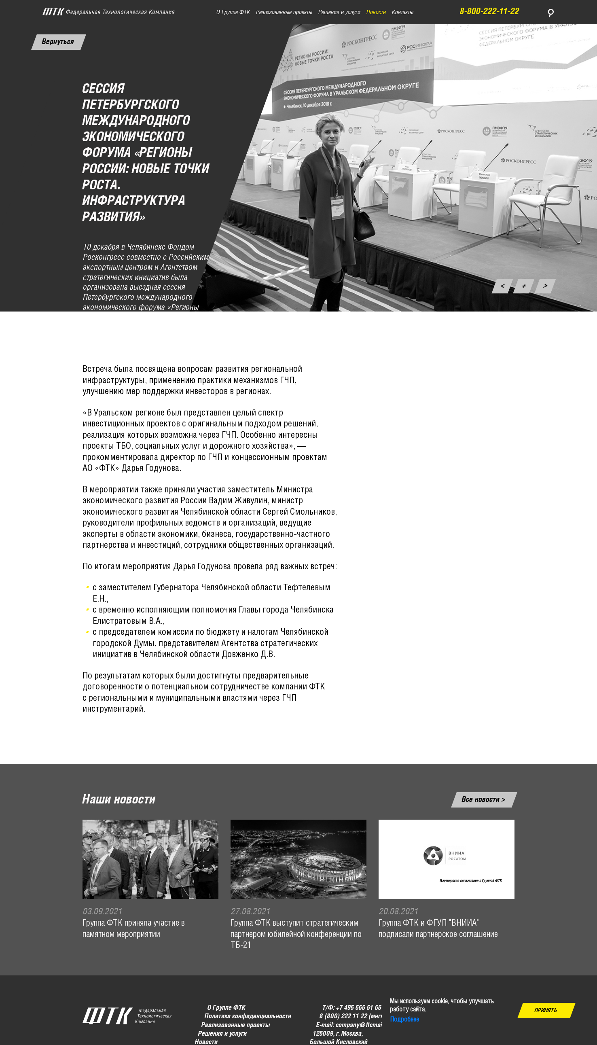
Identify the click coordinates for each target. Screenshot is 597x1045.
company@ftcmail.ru (362, 1025)
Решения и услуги (222, 1034)
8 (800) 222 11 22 (343, 1016)
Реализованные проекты (235, 1025)
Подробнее (404, 1020)
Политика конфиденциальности (247, 1016)
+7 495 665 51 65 (358, 1008)
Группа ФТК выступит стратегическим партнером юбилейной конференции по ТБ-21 (296, 935)
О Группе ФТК (226, 1008)
